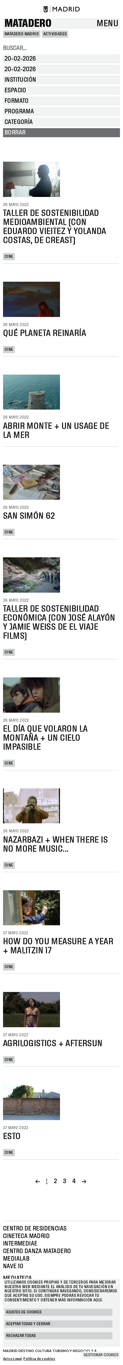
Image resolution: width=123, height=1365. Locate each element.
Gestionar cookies (101, 1355)
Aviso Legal (12, 1358)
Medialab (16, 1259)
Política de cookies (39, 1358)
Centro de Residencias (34, 1229)
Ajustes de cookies (24, 1312)
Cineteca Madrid (26, 1236)
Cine (9, 257)
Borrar (15, 133)
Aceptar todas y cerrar (28, 1324)
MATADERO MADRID (22, 34)
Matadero (28, 23)
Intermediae (20, 1244)
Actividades (55, 34)
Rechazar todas (21, 1336)
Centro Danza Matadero (37, 1251)
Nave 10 (13, 1266)
